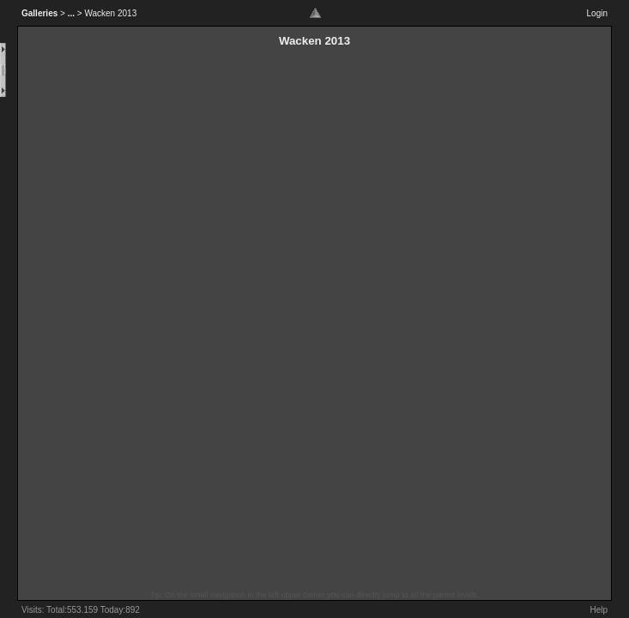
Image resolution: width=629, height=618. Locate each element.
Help (599, 610)
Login (597, 13)
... (71, 13)
